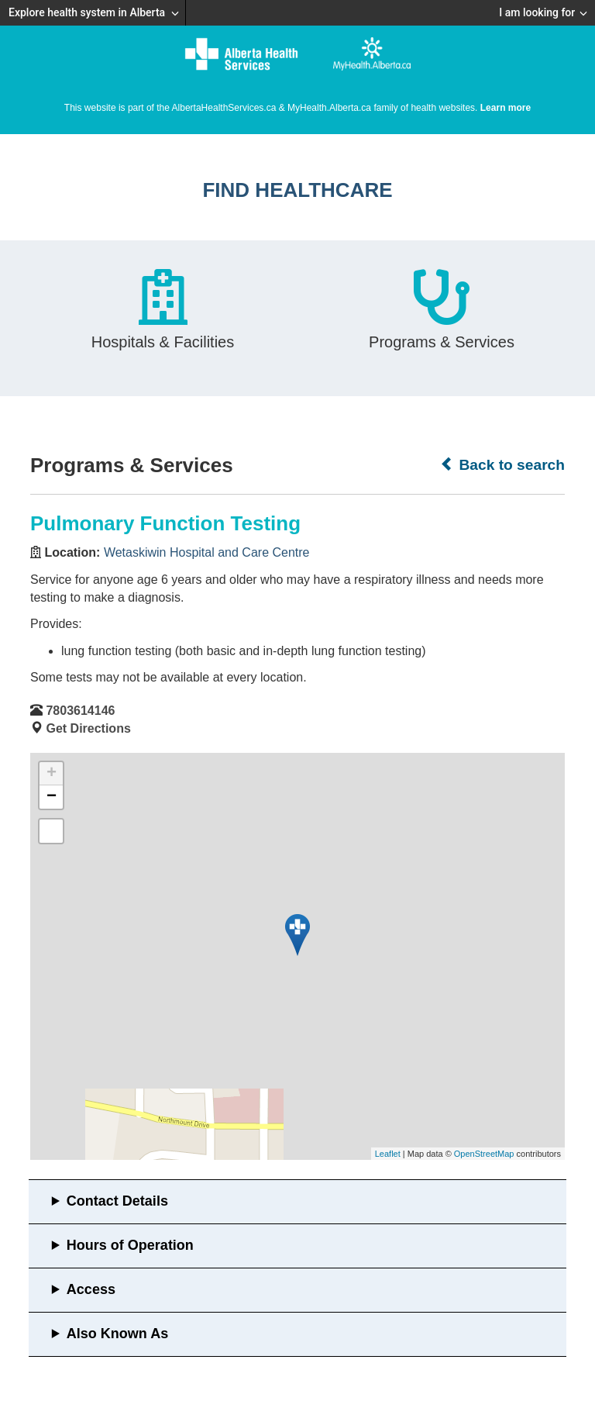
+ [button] (51, 773)
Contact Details (117, 1201)
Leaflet (388, 1153)
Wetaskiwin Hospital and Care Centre (207, 552)
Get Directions (88, 728)
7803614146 (80, 710)
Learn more (505, 107)
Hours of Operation (130, 1245)
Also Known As (117, 1333)
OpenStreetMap (484, 1153)
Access (91, 1289)
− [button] (51, 797)
